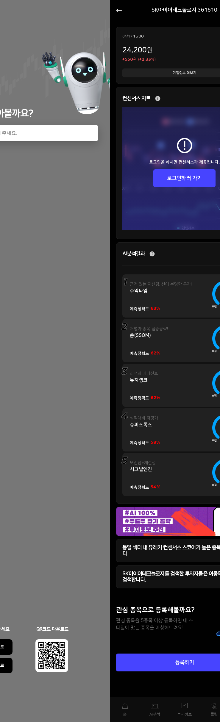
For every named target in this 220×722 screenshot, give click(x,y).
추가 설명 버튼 (158, 98)
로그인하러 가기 (184, 178)
